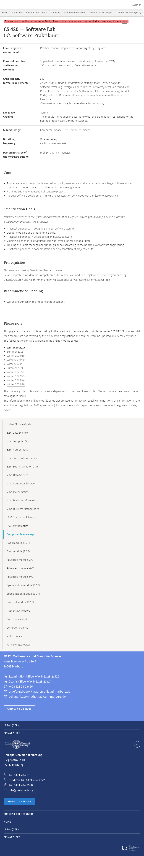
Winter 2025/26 (16, 384)
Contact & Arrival (19, 709)
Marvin (23, 396)
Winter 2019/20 (16, 360)
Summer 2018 (15, 352)
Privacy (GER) (12, 733)
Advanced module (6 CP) (21, 568)
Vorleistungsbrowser (18, 645)
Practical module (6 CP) (129, 12)
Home (4, 12)
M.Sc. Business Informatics (22, 500)
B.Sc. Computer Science (76, 130)
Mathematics (14, 636)
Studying (55, 12)
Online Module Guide (74, 12)
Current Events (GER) (18, 814)
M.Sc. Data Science (17, 475)
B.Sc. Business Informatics (22, 458)
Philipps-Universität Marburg (17, 744)
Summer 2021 (15, 368)
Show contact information (137, 744)
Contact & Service (19, 801)
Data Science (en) (17, 619)
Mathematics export (18, 611)
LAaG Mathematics (17, 526)
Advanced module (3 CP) (21, 560)
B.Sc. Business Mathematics (22, 467)
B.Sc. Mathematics (17, 450)
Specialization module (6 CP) (23, 585)
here (124, 21)
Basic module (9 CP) (18, 551)
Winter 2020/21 (16, 364)
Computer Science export (101, 12)
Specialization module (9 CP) (23, 594)
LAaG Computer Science (20, 517)
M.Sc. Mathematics (17, 492)
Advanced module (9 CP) (21, 577)
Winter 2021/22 (16, 372)
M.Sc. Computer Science (21, 484)
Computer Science (17, 628)
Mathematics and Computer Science (29, 12)
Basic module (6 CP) (18, 543)
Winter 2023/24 (16, 380)
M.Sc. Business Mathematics (23, 509)
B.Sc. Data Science (17, 433)
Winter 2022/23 (16, 376)
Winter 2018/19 (16, 356)
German (136, 5)
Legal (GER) (11, 725)
